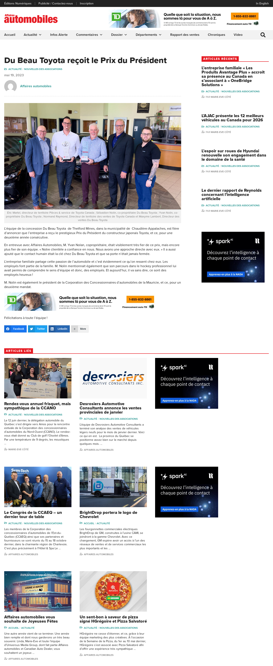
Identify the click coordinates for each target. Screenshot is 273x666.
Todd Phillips (217, 621)
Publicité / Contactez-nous (55, 3)
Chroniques (216, 35)
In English (262, 3)
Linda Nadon (217, 609)
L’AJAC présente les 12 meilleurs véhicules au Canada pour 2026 (238, 120)
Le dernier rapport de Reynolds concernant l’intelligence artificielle (231, 199)
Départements (149, 35)
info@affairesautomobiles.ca (27, 597)
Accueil (9, 35)
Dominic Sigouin (219, 634)
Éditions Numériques (18, 3)
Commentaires (89, 35)
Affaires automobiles (35, 86)
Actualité (33, 35)
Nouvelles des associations (43, 69)
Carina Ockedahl (219, 615)
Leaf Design (260, 660)
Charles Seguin (219, 628)
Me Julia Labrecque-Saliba (254, 616)
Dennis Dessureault (253, 637)
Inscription (87, 3)
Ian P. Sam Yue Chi (253, 609)
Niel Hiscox (216, 602)
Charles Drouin (250, 630)
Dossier (119, 35)
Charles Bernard (251, 602)
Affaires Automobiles (23, 547)
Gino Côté (215, 596)
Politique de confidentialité (21, 660)
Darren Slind (217, 641)
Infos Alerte (59, 35)
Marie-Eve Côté (228, 97)
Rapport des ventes (184, 35)
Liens (76, 609)
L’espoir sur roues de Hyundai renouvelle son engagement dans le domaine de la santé (237, 160)
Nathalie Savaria (251, 624)
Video (238, 35)
